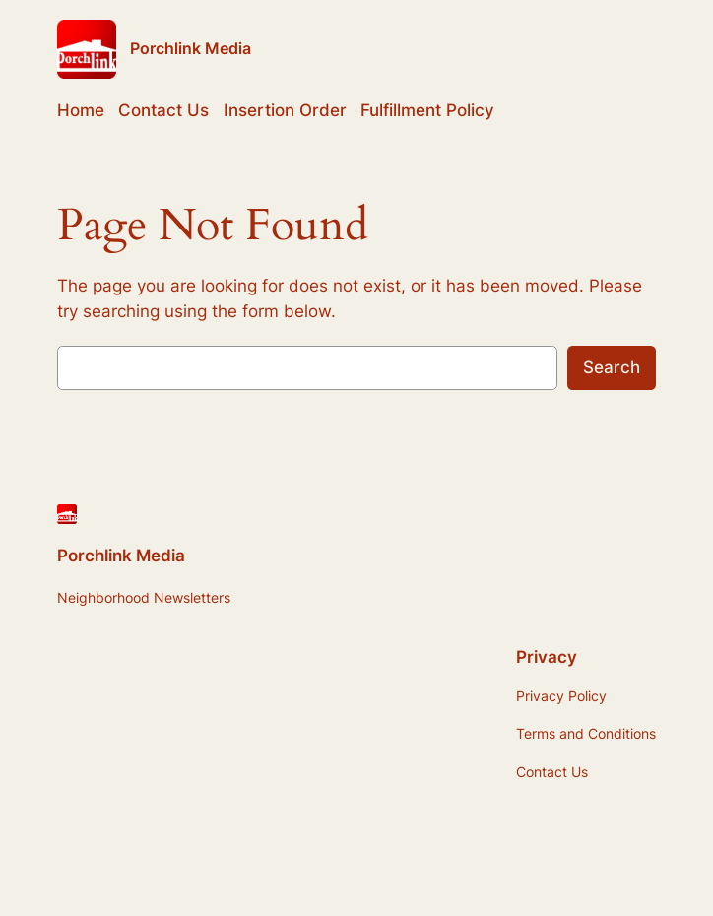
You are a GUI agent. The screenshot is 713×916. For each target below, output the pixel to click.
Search (611, 367)
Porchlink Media (190, 48)
